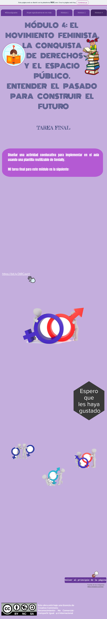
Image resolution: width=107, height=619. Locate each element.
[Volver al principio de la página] (85, 580)
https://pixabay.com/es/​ (95, 586)
